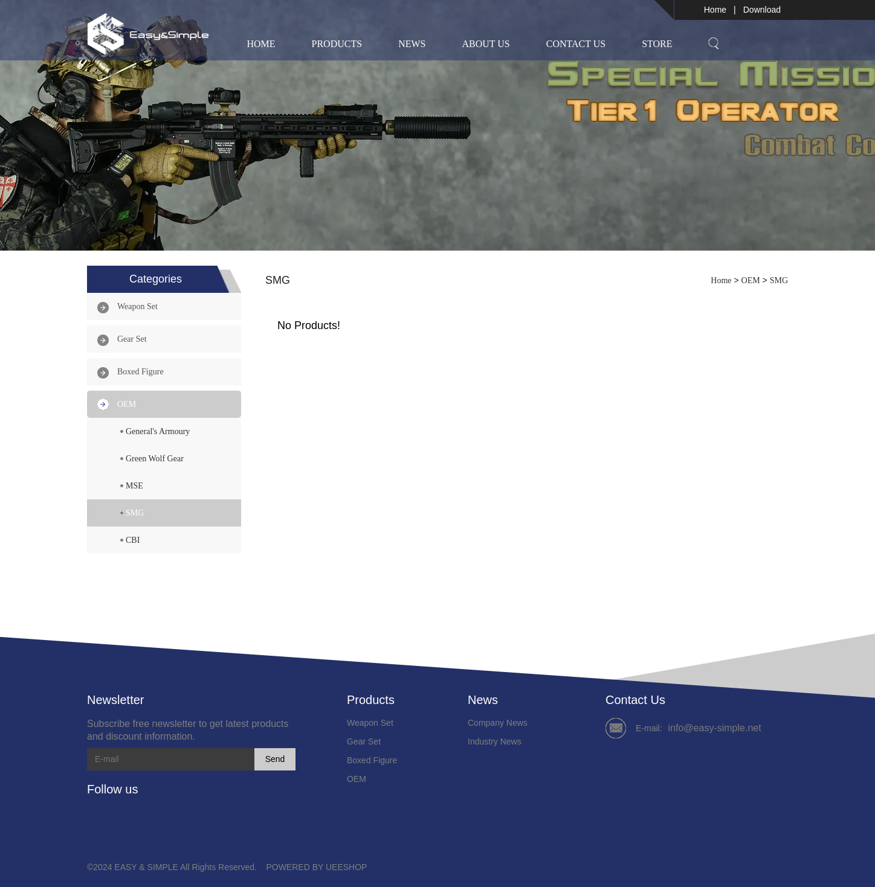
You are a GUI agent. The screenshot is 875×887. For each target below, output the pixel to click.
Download (762, 9)
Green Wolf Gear (155, 458)
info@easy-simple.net (714, 728)
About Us (485, 44)
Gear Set (132, 339)
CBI (133, 540)
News (411, 44)
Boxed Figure (140, 371)
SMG (135, 512)
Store (657, 44)
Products (337, 44)
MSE (134, 485)
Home (715, 9)
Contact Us (575, 44)
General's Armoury (158, 431)
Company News (498, 723)
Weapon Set (137, 306)
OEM (126, 404)
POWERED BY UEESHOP (316, 867)
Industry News (494, 741)
